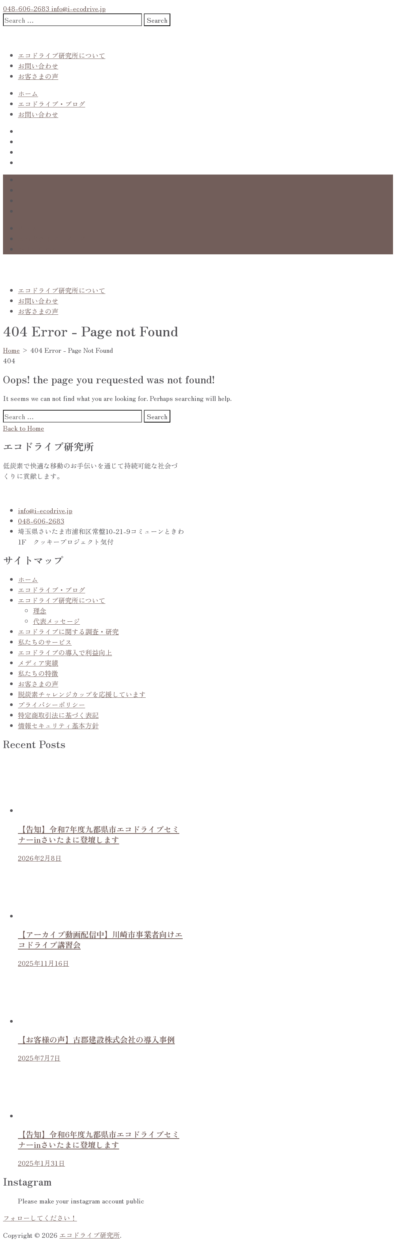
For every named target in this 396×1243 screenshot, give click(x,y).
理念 (39, 610)
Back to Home (23, 428)
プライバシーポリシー (51, 704)
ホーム (28, 93)
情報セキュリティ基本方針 (58, 725)
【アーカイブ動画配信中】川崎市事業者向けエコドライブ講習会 (100, 939)
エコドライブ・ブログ (51, 104)
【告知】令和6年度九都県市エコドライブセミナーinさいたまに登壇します (98, 1139)
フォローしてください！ (40, 1217)
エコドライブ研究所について (61, 55)
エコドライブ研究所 (89, 1235)
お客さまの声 (38, 76)
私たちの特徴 (38, 673)
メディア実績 (38, 663)
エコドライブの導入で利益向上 (65, 652)
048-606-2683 (26, 8)
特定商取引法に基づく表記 (58, 715)
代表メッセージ (56, 621)
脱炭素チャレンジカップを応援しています (82, 694)
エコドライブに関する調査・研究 (68, 631)
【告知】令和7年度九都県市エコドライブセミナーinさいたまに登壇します (98, 834)
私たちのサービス (45, 642)
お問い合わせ (38, 65)
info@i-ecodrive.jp (77, 8)
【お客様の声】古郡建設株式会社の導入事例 (96, 1039)
